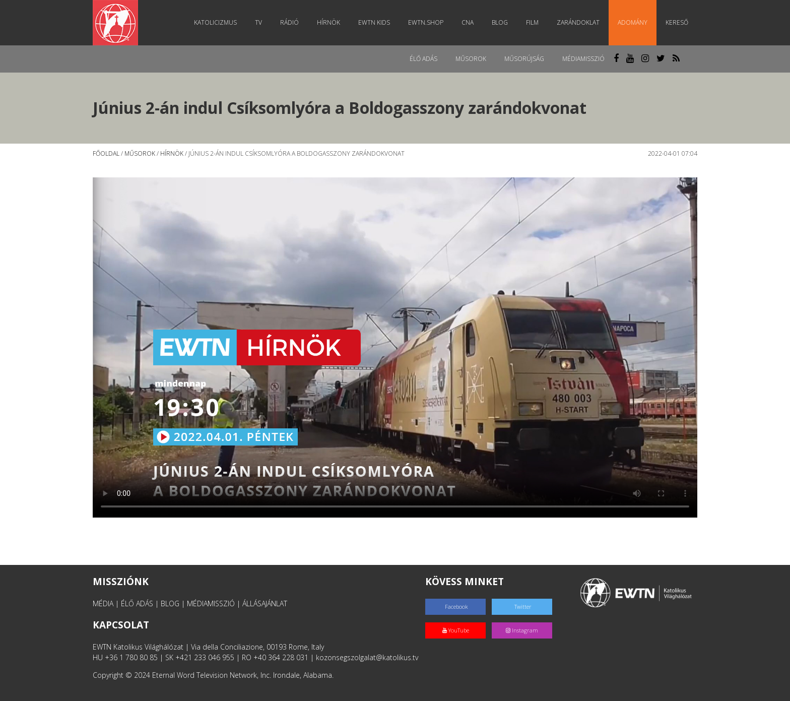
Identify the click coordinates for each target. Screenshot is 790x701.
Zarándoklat (578, 22)
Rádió (289, 22)
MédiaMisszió (583, 58)
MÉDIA (103, 603)
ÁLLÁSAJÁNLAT (264, 603)
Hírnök (328, 22)
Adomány (632, 22)
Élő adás (423, 58)
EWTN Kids (374, 22)
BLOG (170, 603)
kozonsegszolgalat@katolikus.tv (367, 657)
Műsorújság (524, 58)
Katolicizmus (215, 22)
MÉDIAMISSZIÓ (211, 603)
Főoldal (106, 153)
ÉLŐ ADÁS (137, 603)
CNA (468, 22)
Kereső (677, 22)
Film (532, 22)
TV (258, 22)
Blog (500, 22)
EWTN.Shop (425, 22)
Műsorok (470, 58)
